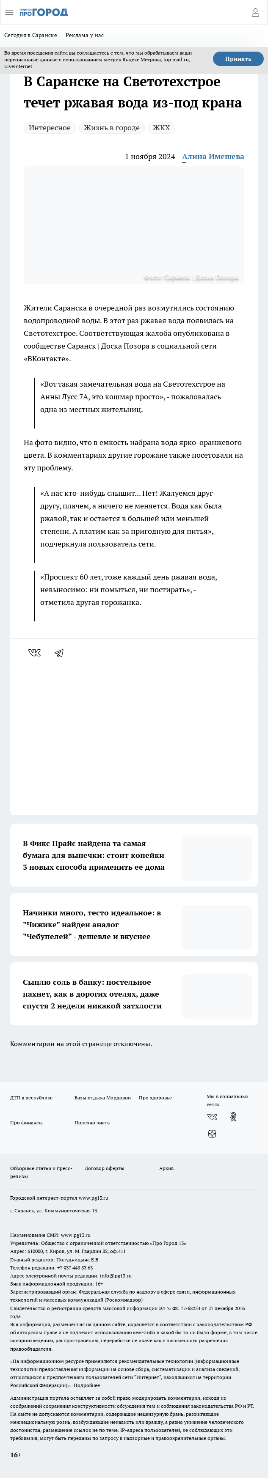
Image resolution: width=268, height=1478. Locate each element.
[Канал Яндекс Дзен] (212, 1133)
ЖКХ (161, 127)
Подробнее (87, 1385)
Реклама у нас (85, 35)
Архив (166, 1168)
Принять (238, 59)
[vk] (35, 653)
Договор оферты (104, 1168)
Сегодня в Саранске (30, 35)
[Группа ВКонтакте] (212, 1116)
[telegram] (61, 653)
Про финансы (26, 1122)
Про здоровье (155, 1097)
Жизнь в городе (112, 127)
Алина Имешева (213, 156)
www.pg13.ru (93, 1198)
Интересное (50, 127)
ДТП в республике (31, 1097)
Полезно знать (92, 1122)
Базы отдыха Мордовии (103, 1097)
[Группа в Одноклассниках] (233, 1116)
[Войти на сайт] (255, 12)
